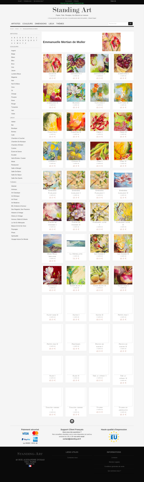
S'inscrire (76, 1)
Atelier (13, 121)
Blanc (13, 57)
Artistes (15, 24)
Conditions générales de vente (114, 466)
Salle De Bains (16, 171)
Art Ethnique (15, 196)
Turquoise (14, 107)
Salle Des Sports (16, 178)
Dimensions (41, 24)
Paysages (14, 229)
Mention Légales (114, 462)
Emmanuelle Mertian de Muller (30, 28)
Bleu (12, 60)
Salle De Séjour (16, 175)
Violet (13, 114)
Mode (13, 161)
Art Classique (15, 193)
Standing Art (72, 10)
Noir (12, 80)
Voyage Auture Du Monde (19, 239)
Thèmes (60, 24)
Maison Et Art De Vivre (18, 226)
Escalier (14, 155)
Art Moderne (15, 202)
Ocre (13, 87)
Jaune (13, 70)
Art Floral (14, 199)
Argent (13, 50)
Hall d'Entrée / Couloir (18, 158)
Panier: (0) (113, 1)
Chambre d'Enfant (17, 145)
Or (12, 90)
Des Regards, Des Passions (20, 209)
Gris (12, 67)
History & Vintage (17, 216)
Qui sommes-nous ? (39, 1)
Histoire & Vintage (17, 212)
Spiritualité (14, 236)
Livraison (114, 457)
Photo (13, 232)
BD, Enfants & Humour (18, 206)
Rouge (13, 104)
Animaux (14, 189)
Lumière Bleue (16, 74)
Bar (12, 125)
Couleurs (27, 24)
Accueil (20, 1)
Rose (13, 100)
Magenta (14, 77)
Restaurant (14, 165)
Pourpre (14, 97)
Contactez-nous (28, 1)
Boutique (14, 128)
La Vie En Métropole (18, 222)
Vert (12, 110)
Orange (13, 94)
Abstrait (13, 186)
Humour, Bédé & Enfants (19, 219)
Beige (13, 54)
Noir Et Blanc (15, 84)
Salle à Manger (16, 168)
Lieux (51, 24)
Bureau (13, 131)
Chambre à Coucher (18, 138)
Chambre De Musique (18, 141)
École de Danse (16, 151)
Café (12, 135)
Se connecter (68, 1)
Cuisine (13, 148)
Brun (12, 64)
